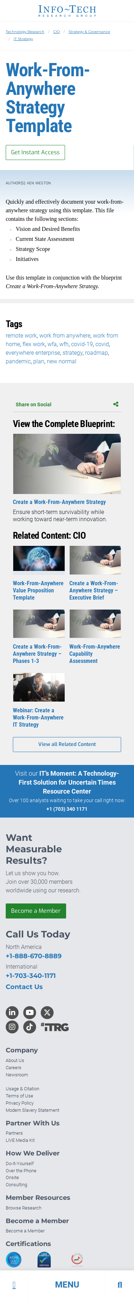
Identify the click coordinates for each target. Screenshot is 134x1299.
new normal (61, 361)
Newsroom (17, 1074)
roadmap (96, 352)
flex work (34, 344)
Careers (13, 1067)
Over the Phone (21, 1170)
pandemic (18, 361)
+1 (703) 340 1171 (67, 809)
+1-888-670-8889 (33, 956)
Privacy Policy (20, 1103)
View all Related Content (67, 744)
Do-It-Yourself (20, 1163)
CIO (56, 31)
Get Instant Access (35, 152)
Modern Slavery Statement (32, 1110)
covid (102, 344)
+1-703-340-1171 (31, 976)
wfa (52, 344)
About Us (15, 1060)
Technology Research (25, 31)
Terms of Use (19, 1096)
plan (38, 361)
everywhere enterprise (33, 352)
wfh (64, 344)
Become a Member (36, 911)
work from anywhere (64, 335)
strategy (73, 352)
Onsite (12, 1177)
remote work (21, 335)
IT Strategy (23, 39)
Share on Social (67, 404)
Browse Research (23, 1208)
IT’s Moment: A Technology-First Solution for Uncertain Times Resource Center (69, 782)
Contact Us (24, 987)
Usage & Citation (22, 1088)
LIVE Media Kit (20, 1140)
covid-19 (82, 344)
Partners (14, 1133)
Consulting (16, 1184)
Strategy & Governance (89, 31)
